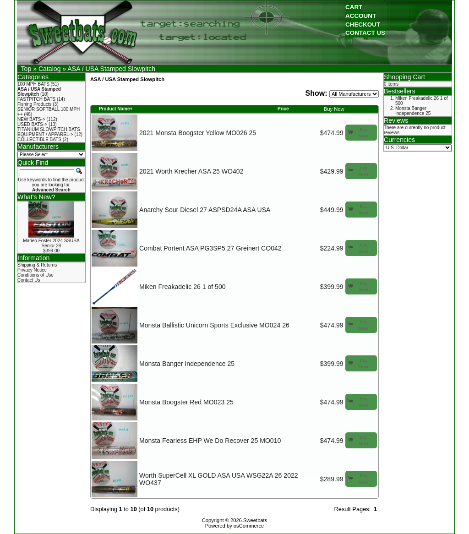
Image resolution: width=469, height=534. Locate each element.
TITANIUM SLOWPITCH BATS (48, 129)
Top (26, 68)
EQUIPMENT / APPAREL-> (45, 134)
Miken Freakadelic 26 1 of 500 (182, 286)
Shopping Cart (404, 77)
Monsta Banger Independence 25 (186, 363)
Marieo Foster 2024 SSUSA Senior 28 (51, 243)
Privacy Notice (32, 269)
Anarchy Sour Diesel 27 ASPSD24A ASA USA (204, 209)
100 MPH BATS (33, 84)
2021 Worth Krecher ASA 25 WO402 (191, 171)
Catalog (49, 68)
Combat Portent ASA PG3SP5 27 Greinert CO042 (210, 248)
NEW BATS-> (31, 119)
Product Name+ (116, 108)
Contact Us (28, 280)
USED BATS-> (32, 124)
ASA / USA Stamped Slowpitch (111, 68)
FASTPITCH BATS (36, 99)
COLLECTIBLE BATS (39, 139)
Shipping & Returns (37, 264)
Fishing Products (34, 104)
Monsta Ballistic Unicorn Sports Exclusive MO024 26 (214, 325)
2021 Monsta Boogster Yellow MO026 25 (197, 132)
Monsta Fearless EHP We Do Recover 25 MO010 (210, 440)
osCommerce (249, 526)
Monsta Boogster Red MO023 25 (186, 402)
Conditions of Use (35, 275)
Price (283, 108)
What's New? (36, 197)
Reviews (396, 120)
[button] (353, 7)
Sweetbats (255, 520)
